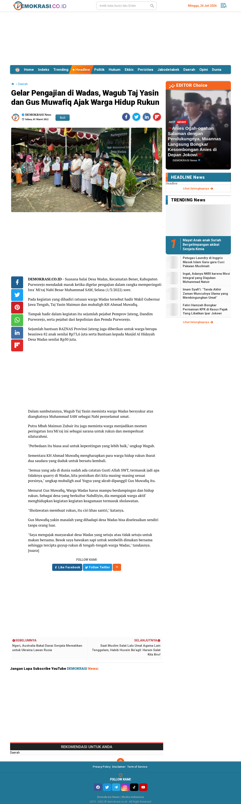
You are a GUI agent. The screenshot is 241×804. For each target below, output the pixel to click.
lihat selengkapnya (198, 189)
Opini (203, 69)
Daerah (189, 69)
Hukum (114, 69)
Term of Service (137, 766)
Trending (60, 69)
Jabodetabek (168, 69)
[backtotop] (120, 762)
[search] (126, 5)
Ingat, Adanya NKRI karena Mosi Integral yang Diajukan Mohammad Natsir (206, 278)
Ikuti (62, 118)
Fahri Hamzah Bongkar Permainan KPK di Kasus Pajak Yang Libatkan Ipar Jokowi (205, 309)
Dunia (216, 69)
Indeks (43, 69)
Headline (81, 69)
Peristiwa (145, 69)
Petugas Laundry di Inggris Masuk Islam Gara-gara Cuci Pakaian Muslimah (203, 262)
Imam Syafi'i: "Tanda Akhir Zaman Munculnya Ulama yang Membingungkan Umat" (205, 294)
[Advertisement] (120, 37)
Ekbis (129, 69)
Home (29, 69)
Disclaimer (119, 766)
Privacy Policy (101, 766)
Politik (99, 69)
